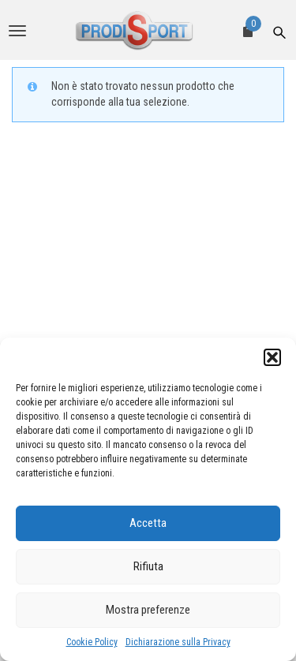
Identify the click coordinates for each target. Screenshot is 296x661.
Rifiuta (148, 566)
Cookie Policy (92, 642)
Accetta (148, 523)
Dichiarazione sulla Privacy (178, 642)
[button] (272, 357)
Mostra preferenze (148, 610)
